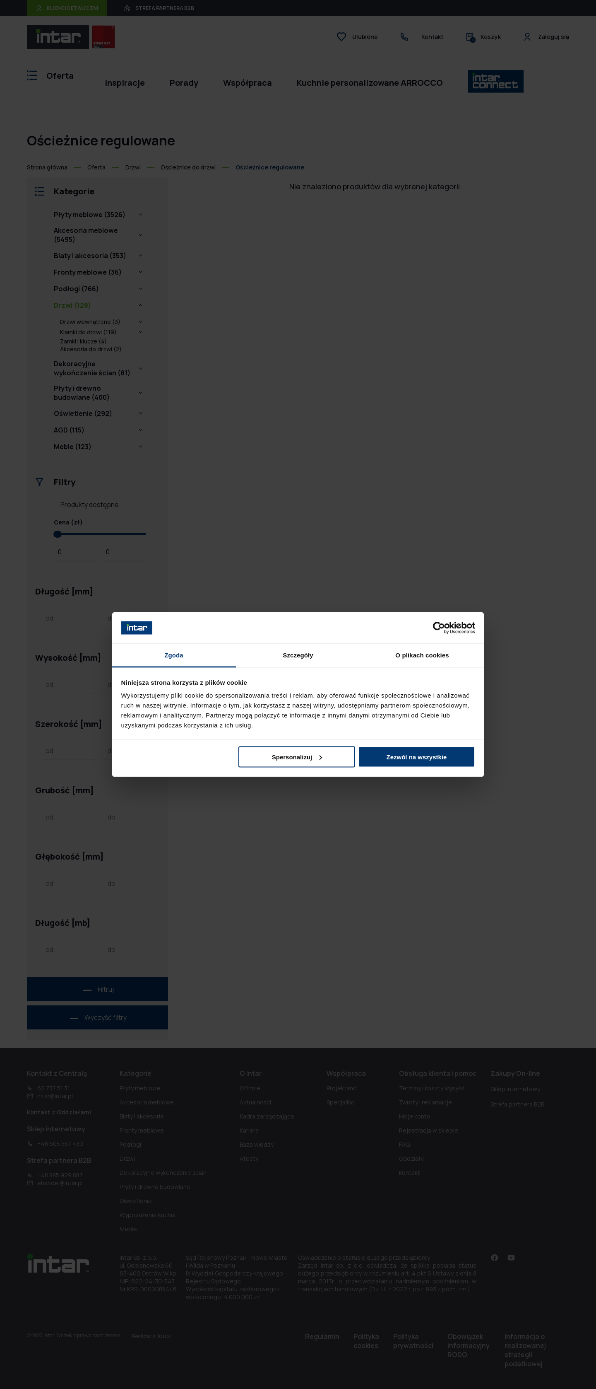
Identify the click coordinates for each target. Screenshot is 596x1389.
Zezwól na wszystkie (416, 756)
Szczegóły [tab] (298, 655)
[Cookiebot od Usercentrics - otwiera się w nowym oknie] (439, 627)
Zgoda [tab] (173, 655)
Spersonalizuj (297, 756)
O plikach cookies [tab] (422, 655)
